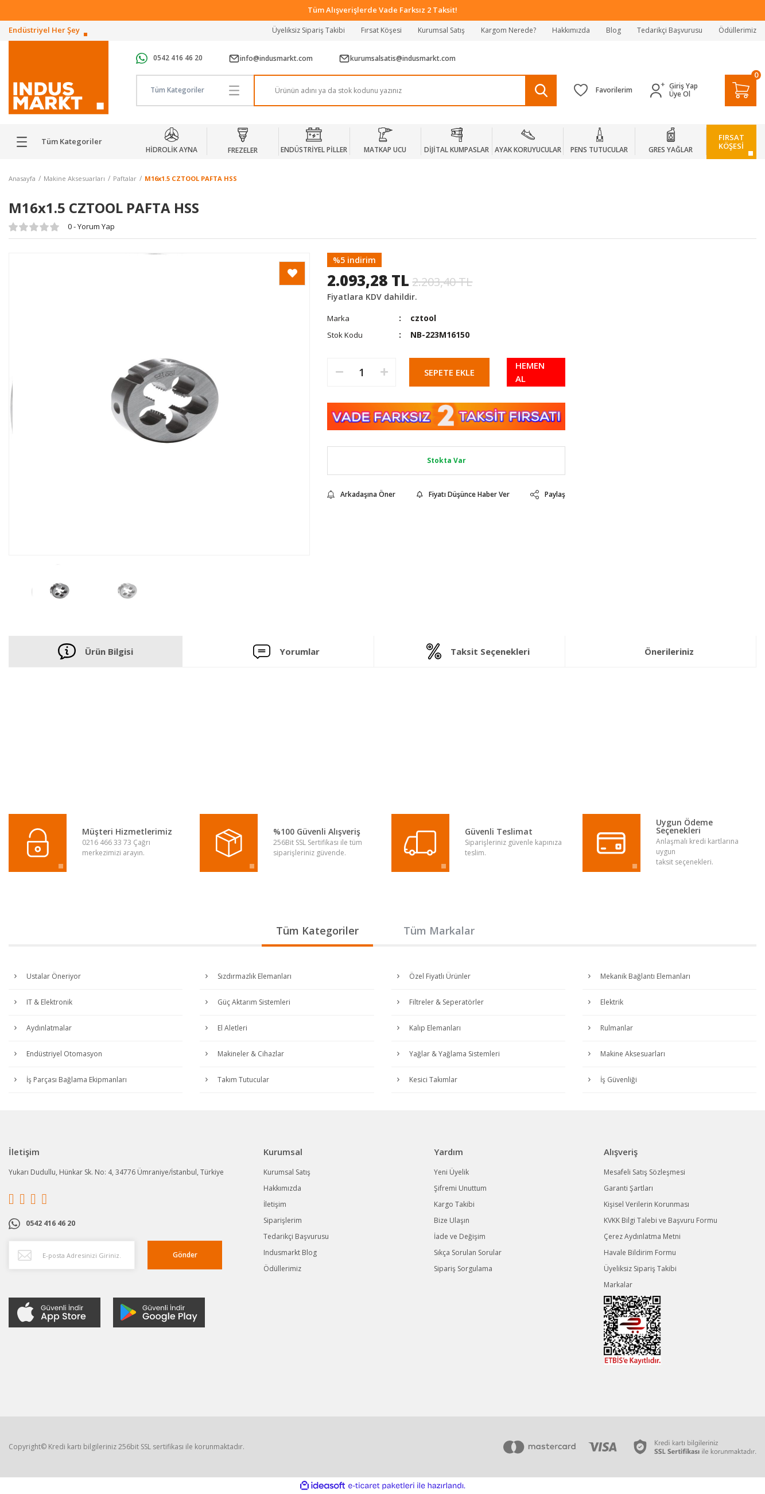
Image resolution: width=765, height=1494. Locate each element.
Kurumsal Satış (441, 30)
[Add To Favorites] (292, 273)
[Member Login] (659, 90)
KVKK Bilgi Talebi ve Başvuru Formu (660, 1220)
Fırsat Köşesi (381, 30)
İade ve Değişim (460, 1236)
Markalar (618, 1285)
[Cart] (740, 90)
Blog (613, 30)
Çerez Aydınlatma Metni (642, 1236)
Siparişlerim (282, 1220)
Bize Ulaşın (451, 1220)
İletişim (274, 1204)
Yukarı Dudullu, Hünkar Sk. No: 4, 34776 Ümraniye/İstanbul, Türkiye (116, 1172)
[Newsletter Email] (72, 1255)
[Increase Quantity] (383, 372)
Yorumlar (286, 651)
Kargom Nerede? (508, 30)
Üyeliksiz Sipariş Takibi (308, 30)
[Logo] (58, 78)
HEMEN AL (530, 372)
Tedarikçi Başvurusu (669, 30)
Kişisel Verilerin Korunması (646, 1204)
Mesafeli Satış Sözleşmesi (644, 1172)
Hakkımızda (571, 30)
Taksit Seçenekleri (478, 651)
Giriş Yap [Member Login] (683, 86)
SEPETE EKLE (449, 372)
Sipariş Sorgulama (463, 1268)
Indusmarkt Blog (290, 1252)
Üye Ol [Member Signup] (679, 94)
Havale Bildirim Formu (640, 1252)
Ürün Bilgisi (95, 651)
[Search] (405, 90)
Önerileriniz (669, 651)
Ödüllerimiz (737, 30)
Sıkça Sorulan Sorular (468, 1252)
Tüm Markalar (439, 930)
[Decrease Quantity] (339, 372)
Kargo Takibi (454, 1204)
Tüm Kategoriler (317, 930)
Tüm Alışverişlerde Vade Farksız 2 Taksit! (382, 10)
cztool (423, 317)
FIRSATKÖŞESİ (731, 141)
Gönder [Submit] (185, 1255)
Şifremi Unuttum (460, 1188)
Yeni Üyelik (451, 1172)
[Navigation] (64, 142)
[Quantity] (361, 372)
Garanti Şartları (628, 1188)
